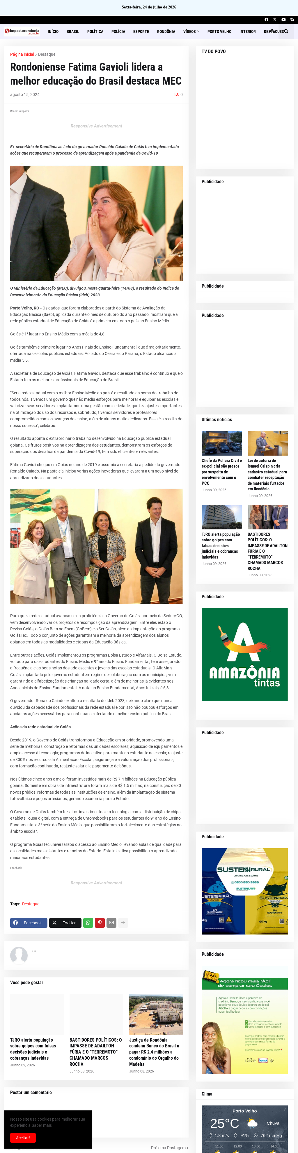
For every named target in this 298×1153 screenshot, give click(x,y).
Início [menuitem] (53, 31)
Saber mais (42, 1125)
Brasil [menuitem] (73, 31)
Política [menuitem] (95, 31)
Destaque (46, 54)
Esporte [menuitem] (141, 31)
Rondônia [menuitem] (166, 31)
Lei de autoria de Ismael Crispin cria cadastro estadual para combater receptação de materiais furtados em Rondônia (267, 475)
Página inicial (22, 54)
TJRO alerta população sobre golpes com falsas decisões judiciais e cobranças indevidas (33, 1049)
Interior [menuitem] (248, 31)
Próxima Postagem (168, 1147)
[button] (272, 31)
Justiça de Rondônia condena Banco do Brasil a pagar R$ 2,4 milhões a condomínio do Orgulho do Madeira (154, 1052)
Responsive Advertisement (96, 126)
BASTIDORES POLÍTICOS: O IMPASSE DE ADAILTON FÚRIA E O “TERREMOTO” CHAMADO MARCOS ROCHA (96, 1052)
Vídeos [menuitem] (189, 31)
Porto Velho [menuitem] (219, 31)
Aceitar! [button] (23, 1137)
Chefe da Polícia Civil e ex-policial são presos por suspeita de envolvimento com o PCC (222, 472)
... (34, 949)
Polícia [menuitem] (118, 31)
